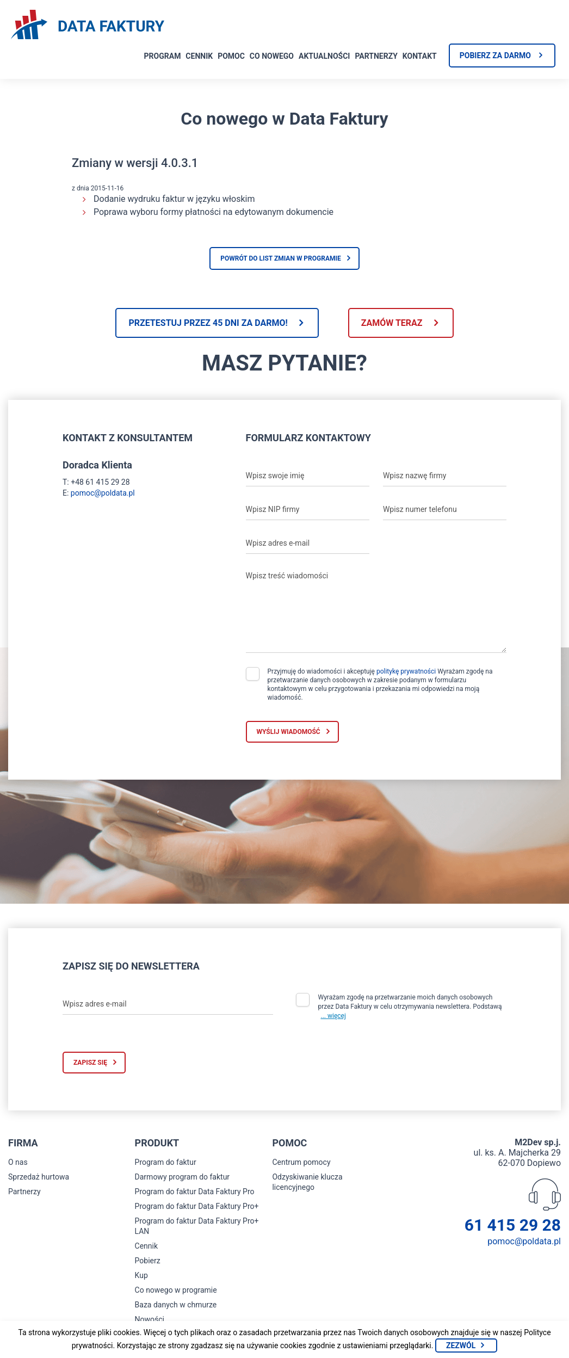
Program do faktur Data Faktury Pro (195, 1191)
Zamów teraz (392, 323)
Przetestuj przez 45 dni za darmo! (207, 323)
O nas (18, 1162)
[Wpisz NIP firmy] (307, 509)
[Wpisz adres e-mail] (307, 543)
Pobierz (147, 1260)
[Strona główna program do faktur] (87, 25)
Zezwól (460, 1345)
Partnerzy (376, 56)
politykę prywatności (406, 671)
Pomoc (231, 56)
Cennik (199, 56)
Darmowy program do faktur (182, 1176)
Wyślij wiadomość (288, 732)
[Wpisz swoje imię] (307, 475)
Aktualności (324, 56)
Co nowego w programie (176, 1290)
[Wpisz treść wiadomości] (376, 609)
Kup (141, 1275)
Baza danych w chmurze (176, 1304)
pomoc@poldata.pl (103, 493)
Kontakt (420, 56)
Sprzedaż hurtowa (38, 1176)
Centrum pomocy (301, 1162)
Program (162, 56)
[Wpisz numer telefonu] (444, 509)
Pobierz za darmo (495, 55)
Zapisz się (90, 1062)
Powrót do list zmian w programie (280, 258)
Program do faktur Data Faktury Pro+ (197, 1206)
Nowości (149, 1319)
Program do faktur (165, 1162)
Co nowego (272, 56)
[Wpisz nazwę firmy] (444, 475)
